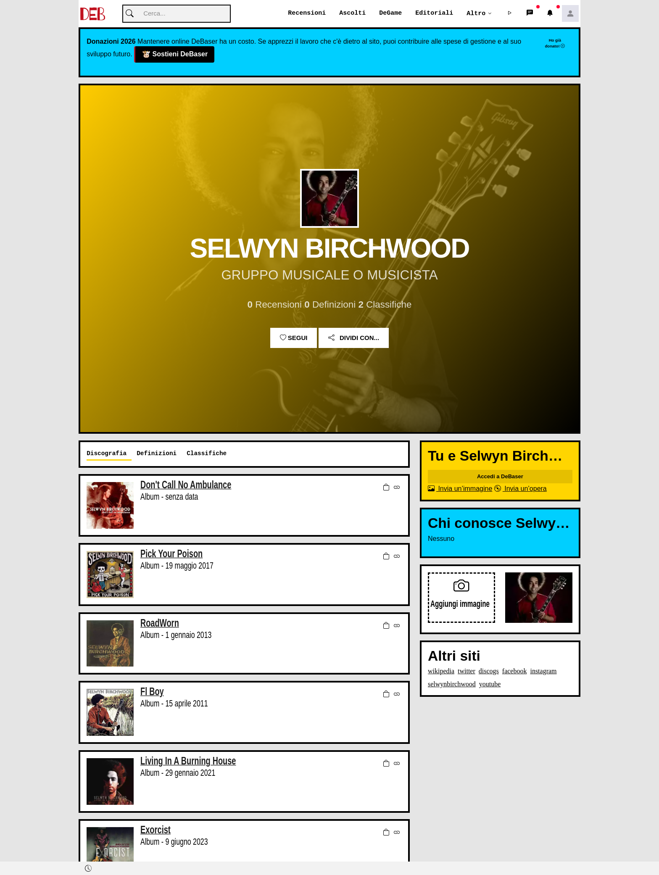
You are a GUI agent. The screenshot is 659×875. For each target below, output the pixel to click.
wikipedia (441, 671)
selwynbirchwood (452, 684)
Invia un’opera (520, 489)
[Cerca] (176, 14)
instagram (543, 671)
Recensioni (307, 13)
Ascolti (352, 13)
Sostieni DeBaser (174, 55)
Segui (294, 338)
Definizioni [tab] (157, 454)
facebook (514, 671)
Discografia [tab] (107, 454)
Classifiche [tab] (207, 454)
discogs (489, 671)
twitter (466, 671)
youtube (490, 684)
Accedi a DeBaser (500, 477)
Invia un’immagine (460, 489)
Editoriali (434, 13)
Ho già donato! (555, 43)
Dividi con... (353, 338)
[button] (509, 13)
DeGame (390, 13)
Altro (476, 13)
